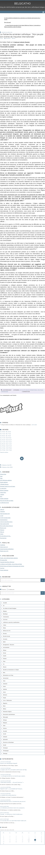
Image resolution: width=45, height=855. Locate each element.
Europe (4, 653)
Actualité (22, 390)
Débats (4, 627)
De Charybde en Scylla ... (5, 536)
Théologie (5, 753)
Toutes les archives (4, 452)
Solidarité (5, 736)
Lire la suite (34, 424)
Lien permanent (6, 390)
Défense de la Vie (6, 630)
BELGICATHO (22, 3)
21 (28, 840)
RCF (1, 496)
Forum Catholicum (4, 570)
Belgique (5, 611)
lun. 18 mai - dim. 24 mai (5, 431)
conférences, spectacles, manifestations (11, 622)
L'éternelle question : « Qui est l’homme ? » (12, 782)
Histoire (4, 667)
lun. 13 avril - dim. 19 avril (6, 441)
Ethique (4, 650)
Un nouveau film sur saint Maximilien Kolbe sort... (13, 820)
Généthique (2, 544)
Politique (40, 390)
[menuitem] (22, 18)
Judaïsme (5, 689)
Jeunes (4, 686)
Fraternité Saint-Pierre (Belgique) (7, 562)
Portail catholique (4, 482)
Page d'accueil (7, 22)
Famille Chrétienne (4, 498)
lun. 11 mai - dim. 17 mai (5, 433)
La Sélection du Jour (4, 502)
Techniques (5, 747)
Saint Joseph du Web (4, 523)
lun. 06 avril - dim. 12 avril (6, 443)
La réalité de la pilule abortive (8, 795)
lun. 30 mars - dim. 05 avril (6, 445)
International (33, 390)
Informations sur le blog (8, 675)
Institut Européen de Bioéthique (7, 548)
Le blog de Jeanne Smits (5, 517)
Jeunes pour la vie (4, 546)
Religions (5, 722)
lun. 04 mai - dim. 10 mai (5, 435)
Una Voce (2, 568)
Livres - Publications (7, 700)
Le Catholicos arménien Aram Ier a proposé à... (12, 808)
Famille (4, 655)
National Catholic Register (22, 42)
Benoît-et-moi (3, 527)
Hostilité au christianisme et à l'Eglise (11, 669)
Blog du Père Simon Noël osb (6, 525)
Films (4, 661)
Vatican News (3, 492)
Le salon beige (3, 488)
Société (4, 733)
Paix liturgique (3, 538)
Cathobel (2, 494)
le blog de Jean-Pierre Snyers (6, 521)
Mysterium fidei (3, 560)
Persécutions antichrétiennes (9, 714)
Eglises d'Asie (3, 474)
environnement (6, 647)
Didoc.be (2, 531)
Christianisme (6, 616)
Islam (4, 680)
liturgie (4, 697)
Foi (3, 664)
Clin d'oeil (5, 619)
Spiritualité (5, 739)
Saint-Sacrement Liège (5, 513)
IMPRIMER (7, 38)
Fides (1, 478)
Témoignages (4, 391)
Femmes (5, 658)
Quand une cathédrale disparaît (8, 763)
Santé (4, 725)
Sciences (5, 728)
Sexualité (5, 731)
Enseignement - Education (8, 644)
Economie (5, 639)
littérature (5, 694)
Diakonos (2, 529)
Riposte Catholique (4, 490)
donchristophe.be (3, 519)
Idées (4, 672)
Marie (4, 706)
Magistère (5, 703)
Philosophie (5, 717)
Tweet (1, 38)
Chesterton (2, 511)
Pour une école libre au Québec (6, 500)
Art (3, 605)
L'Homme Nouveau (4, 484)
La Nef (1, 515)
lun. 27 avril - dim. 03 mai (5, 437)
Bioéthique (5, 613)
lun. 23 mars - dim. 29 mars (6, 447)
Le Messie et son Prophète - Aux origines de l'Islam (11, 564)
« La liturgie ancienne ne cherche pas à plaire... (13, 776)
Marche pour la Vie (4, 551)
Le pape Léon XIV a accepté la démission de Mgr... (13, 769)
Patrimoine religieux (7, 711)
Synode (4, 745)
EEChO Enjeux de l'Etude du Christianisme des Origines (12, 566)
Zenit (1, 476)
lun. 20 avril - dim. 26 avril (6, 439)
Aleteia (1, 533)
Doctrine (5, 633)
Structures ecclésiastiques (8, 742)
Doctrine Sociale (6, 636)
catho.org (2, 509)
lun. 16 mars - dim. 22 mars (6, 450)
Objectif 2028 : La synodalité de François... (11, 788)
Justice (4, 692)
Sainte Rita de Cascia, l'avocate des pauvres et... (13, 801)
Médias (4, 708)
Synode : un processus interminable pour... (11, 814)
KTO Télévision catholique (6, 480)
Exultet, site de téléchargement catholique (9, 558)
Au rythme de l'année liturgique (9, 608)
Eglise (27, 390)
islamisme (5, 683)
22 (35, 840)
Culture (4, 625)
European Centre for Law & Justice (7, 486)
